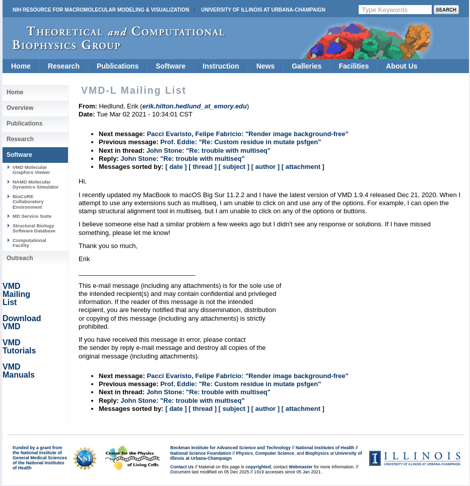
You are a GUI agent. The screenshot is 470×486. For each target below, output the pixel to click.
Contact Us (181, 466)
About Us (401, 66)
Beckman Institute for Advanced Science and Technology (230, 447)
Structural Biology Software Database (34, 228)
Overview (20, 107)
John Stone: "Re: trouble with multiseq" (209, 150)
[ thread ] (202, 166)
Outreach (20, 258)
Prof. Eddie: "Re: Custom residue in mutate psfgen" (240, 142)
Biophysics (317, 453)
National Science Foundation (200, 453)
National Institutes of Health (325, 447)
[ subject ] (234, 166)
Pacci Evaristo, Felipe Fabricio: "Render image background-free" (247, 134)
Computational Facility (29, 242)
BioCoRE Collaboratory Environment (28, 202)
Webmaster (300, 466)
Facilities (354, 66)
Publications (118, 66)
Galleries (306, 66)
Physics (244, 453)
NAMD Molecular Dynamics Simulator (36, 184)
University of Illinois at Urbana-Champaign (263, 10)
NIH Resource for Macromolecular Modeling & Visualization (101, 10)
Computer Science (274, 453)
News (265, 66)
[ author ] (265, 166)
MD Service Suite (32, 216)
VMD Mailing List (16, 294)
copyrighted (258, 466)
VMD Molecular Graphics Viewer (31, 169)
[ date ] (176, 166)
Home (21, 66)
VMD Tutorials (19, 346)
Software (170, 66)
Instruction (221, 66)
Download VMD (22, 322)
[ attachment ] (303, 166)
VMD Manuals (19, 370)
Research (64, 66)
